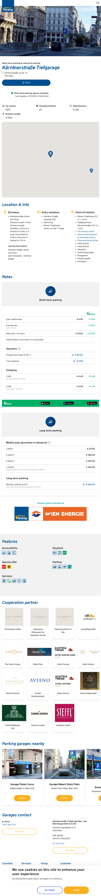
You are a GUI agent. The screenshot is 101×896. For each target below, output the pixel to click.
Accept (76, 890)
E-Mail (19, 831)
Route (26, 82)
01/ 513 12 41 (58, 843)
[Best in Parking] (8, 6)
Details (22, 798)
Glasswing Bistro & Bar (87, 240)
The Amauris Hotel (85, 231)
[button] (50, 154)
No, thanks (50, 890)
